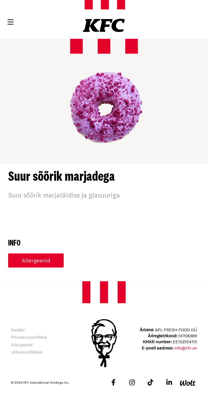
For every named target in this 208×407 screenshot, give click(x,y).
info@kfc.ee (185, 348)
